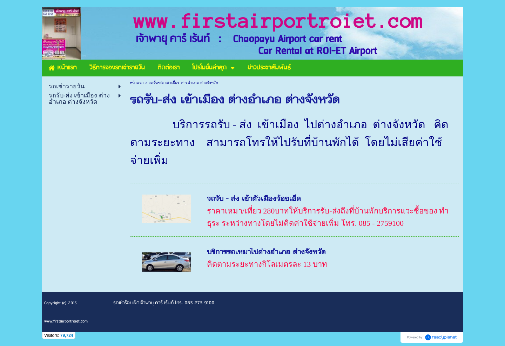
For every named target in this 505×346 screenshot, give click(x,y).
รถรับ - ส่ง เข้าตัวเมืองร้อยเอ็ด (254, 199)
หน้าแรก (137, 83)
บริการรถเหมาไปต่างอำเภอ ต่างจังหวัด (266, 252)
